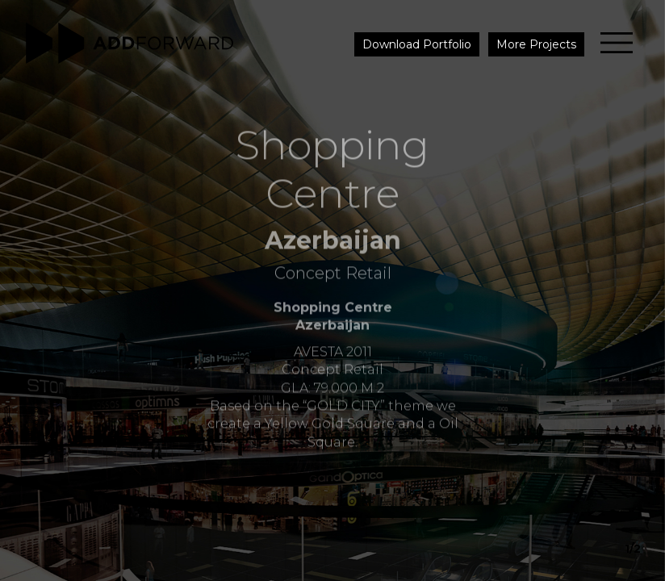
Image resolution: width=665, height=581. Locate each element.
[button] (632, 290)
